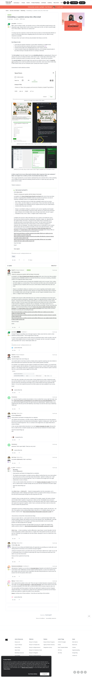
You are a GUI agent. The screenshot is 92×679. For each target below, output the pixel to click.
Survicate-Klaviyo (35, 568)
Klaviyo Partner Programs (49, 642)
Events (28, 2)
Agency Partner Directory (49, 644)
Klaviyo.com (17, 642)
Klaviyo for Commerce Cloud (35, 650)
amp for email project (25, 584)
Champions (63, 2)
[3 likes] (17, 437)
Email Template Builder (63, 647)
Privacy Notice (7, 668)
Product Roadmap (35, 2)
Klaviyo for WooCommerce (35, 655)
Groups (23, 2)
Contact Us (74, 655)
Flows (13, 256)
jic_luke (13, 467)
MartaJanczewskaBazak (17, 566)
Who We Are (75, 642)
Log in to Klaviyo (18, 644)
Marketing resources (19, 652)
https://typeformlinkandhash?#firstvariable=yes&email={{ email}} (37, 511)
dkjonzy (13, 581)
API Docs (60, 650)
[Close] (50, 657)
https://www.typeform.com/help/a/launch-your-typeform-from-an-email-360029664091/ (33, 400)
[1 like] (17, 347)
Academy (50, 2)
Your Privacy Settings (32, 673)
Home (7, 10)
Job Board (43, 2)
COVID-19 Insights (62, 642)
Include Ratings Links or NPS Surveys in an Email (32, 229)
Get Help (60, 652)
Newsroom (74, 644)
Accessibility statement (51, 618)
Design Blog (75, 652)
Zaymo (13, 593)
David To (13, 270)
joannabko (14, 23)
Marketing (23, 10)
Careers (74, 647)
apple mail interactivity (36, 584)
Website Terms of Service (27, 667)
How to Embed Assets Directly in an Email (31, 196)
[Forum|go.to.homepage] (9, 2)
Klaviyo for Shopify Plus (34, 644)
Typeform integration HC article (42, 426)
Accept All (44, 673)
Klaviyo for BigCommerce (34, 647)
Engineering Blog (76, 650)
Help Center (56, 2)
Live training (17, 655)
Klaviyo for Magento (33, 652)
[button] (74, 2)
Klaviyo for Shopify (33, 642)
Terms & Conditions (40, 618)
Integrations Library (48, 647)
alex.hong (14, 413)
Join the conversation (14, 10)
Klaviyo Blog (17, 647)
